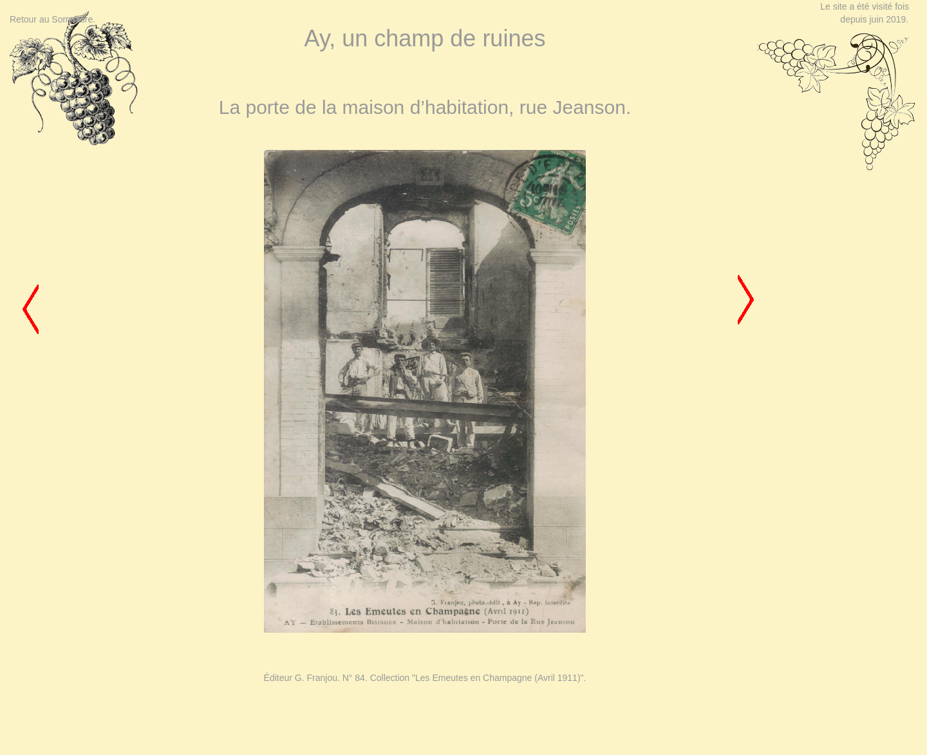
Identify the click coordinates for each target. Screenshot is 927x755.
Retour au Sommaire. (52, 19)
